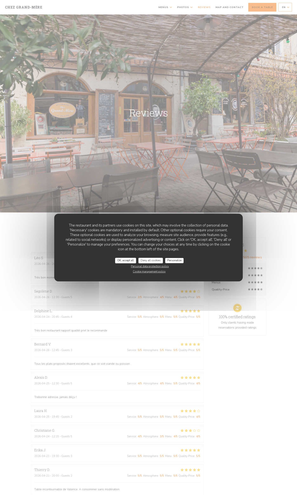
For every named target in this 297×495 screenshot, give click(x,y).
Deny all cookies (151, 260)
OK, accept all (125, 260)
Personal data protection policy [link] (150, 266)
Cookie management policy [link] (149, 271)
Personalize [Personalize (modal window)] (174, 260)
